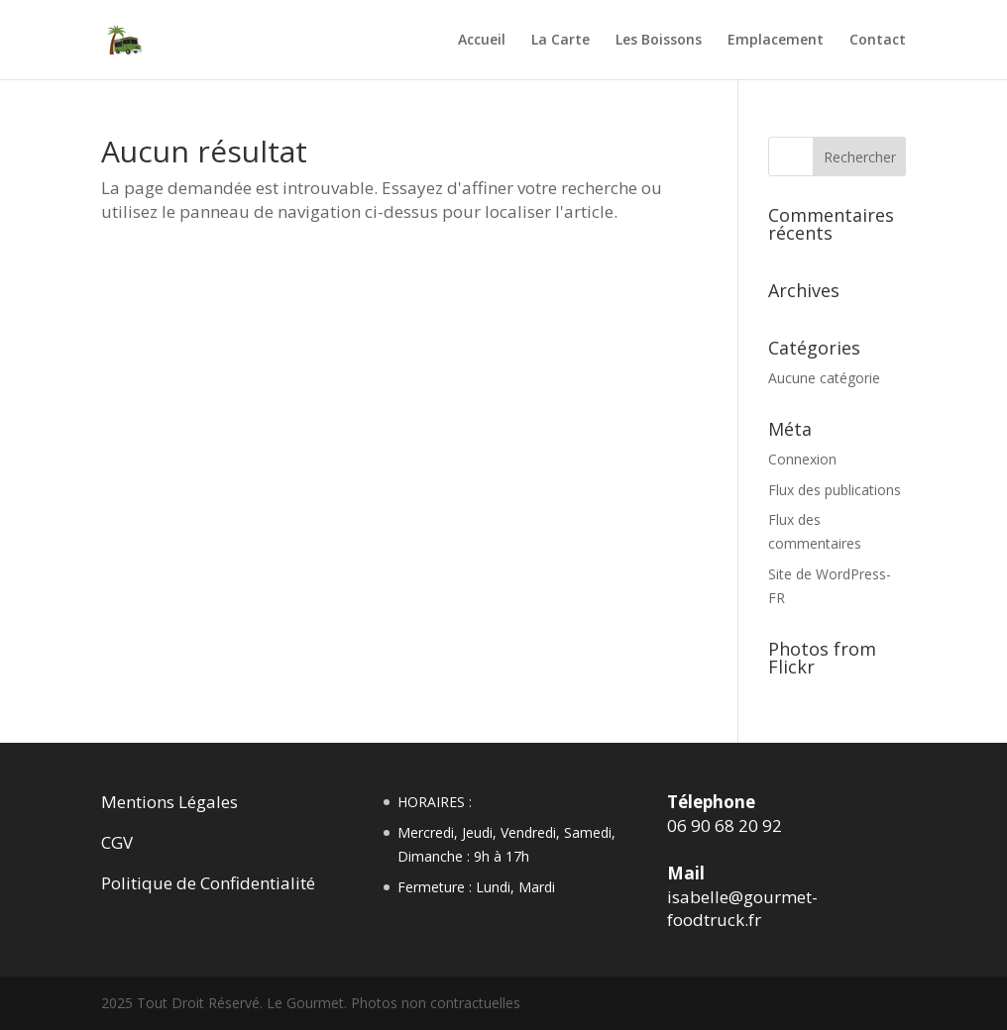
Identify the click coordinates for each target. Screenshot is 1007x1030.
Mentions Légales (169, 801)
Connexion (802, 459)
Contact (877, 41)
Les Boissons (658, 41)
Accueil (481, 41)
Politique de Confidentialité (208, 883)
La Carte (560, 41)
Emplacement (775, 41)
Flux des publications (834, 489)
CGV (117, 842)
